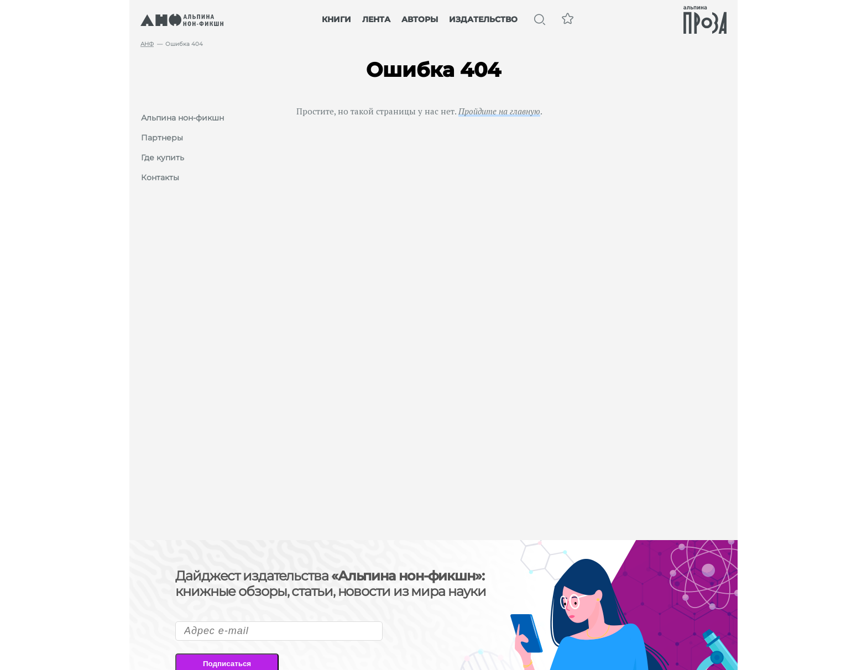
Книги (336, 19)
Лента (376, 19)
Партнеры (162, 138)
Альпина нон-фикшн (182, 118)
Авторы (419, 19)
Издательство (483, 19)
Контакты (160, 177)
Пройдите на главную (499, 111)
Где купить (162, 158)
